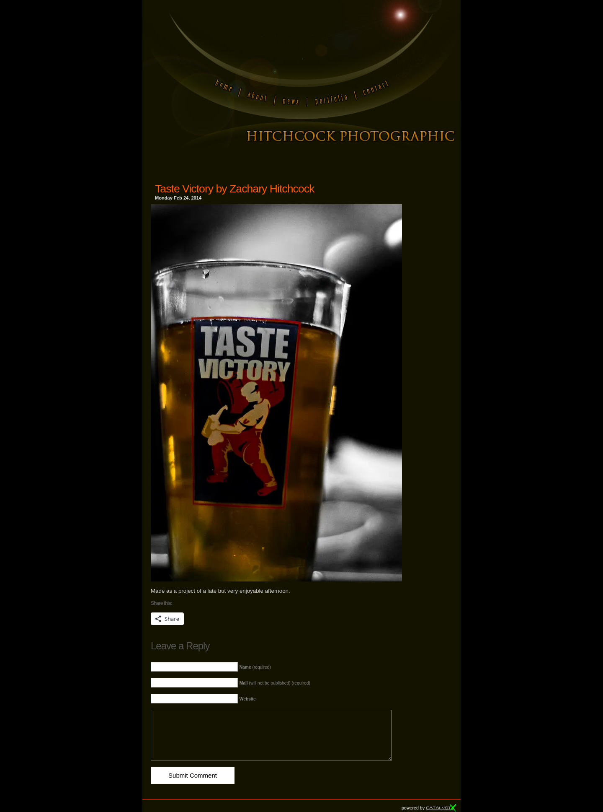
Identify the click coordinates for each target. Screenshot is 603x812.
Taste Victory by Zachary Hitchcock (234, 188)
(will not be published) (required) (275, 683)
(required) (255, 667)
